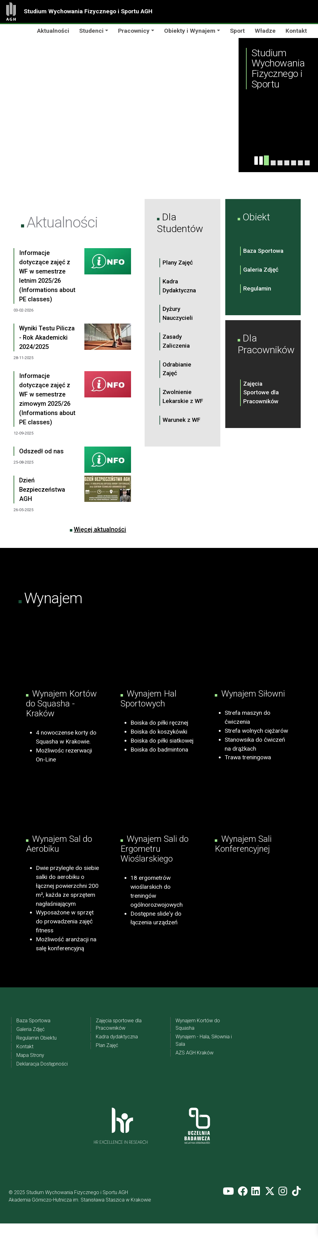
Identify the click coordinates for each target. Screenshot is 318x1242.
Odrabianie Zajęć (177, 369)
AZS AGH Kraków (195, 1071)
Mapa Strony (30, 1074)
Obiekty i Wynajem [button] (189, 30)
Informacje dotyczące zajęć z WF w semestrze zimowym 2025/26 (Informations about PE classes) (47, 399)
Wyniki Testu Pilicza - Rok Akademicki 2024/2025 (47, 337)
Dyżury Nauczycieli (178, 313)
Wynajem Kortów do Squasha (198, 1042)
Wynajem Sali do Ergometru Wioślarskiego (155, 868)
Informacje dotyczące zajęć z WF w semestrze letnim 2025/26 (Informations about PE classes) (47, 276)
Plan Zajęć (107, 1064)
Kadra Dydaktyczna (179, 286)
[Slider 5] (293, 162)
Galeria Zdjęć (260, 269)
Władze (265, 30)
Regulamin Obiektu (36, 1056)
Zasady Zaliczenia (176, 341)
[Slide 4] (273, 162)
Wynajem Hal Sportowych (148, 708)
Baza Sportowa (263, 250)
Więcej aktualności (100, 529)
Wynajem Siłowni (252, 703)
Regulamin (257, 288)
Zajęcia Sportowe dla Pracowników (261, 392)
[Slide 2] (280, 162)
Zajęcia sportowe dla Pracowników (119, 1042)
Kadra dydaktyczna (117, 1055)
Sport (237, 30)
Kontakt (296, 30)
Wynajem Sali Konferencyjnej (243, 863)
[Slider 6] (300, 162)
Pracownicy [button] (134, 30)
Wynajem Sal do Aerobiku (59, 863)
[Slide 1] (266, 160)
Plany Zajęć (178, 262)
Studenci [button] (91, 30)
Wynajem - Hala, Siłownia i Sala (204, 1059)
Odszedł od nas (41, 451)
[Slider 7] (307, 162)
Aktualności (53, 30)
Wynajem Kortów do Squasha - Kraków (61, 713)
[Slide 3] (286, 162)
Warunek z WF (181, 419)
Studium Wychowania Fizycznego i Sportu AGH (88, 11)
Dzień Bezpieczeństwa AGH (42, 489)
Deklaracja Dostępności (42, 1082)
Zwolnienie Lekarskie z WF (183, 396)
